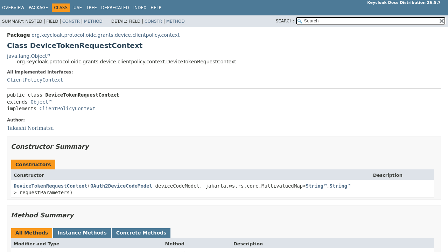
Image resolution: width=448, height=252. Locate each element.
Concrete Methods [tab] (141, 233)
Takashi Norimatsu (30, 128)
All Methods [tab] (31, 233)
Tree (91, 7)
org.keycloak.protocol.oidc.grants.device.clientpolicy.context (105, 35)
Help (155, 7)
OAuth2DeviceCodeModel (121, 186)
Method (93, 21)
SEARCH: (285, 21)
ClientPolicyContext (35, 80)
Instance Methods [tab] (81, 233)
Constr (71, 21)
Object (39, 102)
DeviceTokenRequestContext (51, 186)
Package (38, 7)
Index (140, 7)
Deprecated (115, 7)
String (314, 186)
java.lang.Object (27, 56)
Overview (13, 7)
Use (78, 7)
